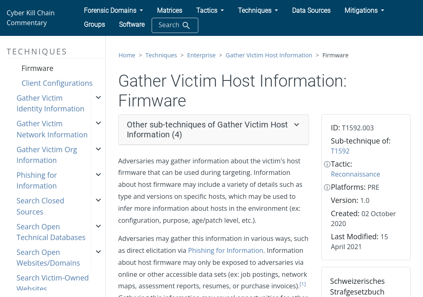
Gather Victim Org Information (47, 154)
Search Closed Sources (40, 206)
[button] (113, 10)
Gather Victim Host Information (269, 55)
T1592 (340, 151)
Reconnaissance (355, 174)
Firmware (37, 68)
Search (175, 25)
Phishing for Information (37, 180)
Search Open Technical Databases (51, 232)
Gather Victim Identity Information (50, 103)
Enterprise (201, 55)
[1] (302, 284)
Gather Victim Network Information (52, 128)
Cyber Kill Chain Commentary (31, 17)
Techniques (161, 55)
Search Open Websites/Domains (48, 257)
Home (127, 55)
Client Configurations (57, 83)
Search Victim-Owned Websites (53, 283)
